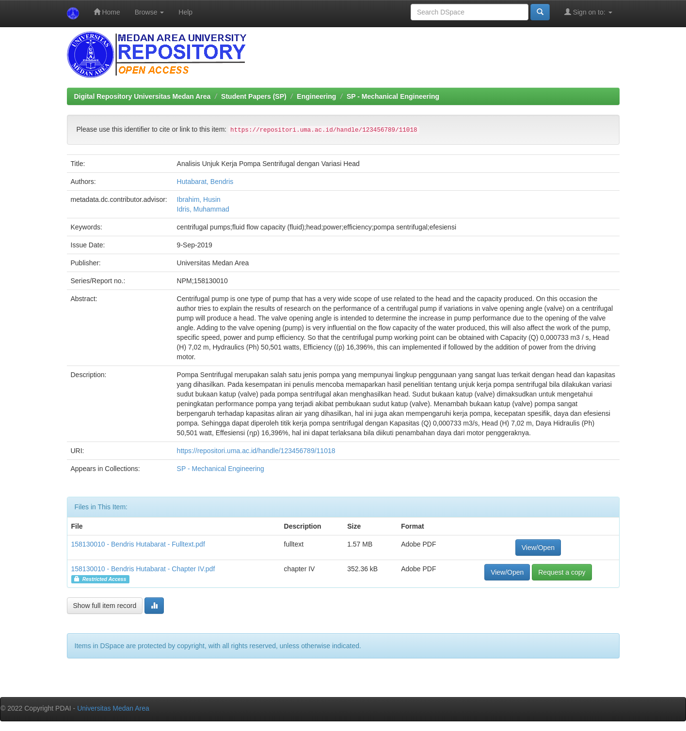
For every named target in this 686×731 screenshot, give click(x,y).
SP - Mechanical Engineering (393, 96)
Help (185, 12)
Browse (149, 12)
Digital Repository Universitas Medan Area (142, 96)
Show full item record (105, 605)
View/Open (538, 547)
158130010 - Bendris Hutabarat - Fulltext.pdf (138, 544)
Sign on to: (588, 12)
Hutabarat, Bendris (205, 181)
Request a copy (561, 572)
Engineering (316, 96)
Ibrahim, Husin (199, 199)
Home (107, 12)
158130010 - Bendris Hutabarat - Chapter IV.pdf (143, 569)
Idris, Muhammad (203, 209)
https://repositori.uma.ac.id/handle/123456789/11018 (256, 451)
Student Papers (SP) (254, 96)
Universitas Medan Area (113, 708)
